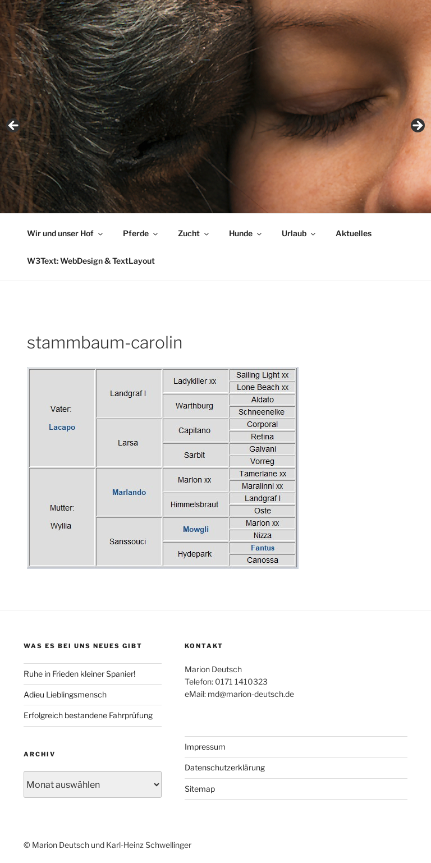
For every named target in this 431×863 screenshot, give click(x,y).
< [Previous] (14, 126)
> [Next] (417, 126)
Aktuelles (354, 233)
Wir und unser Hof (65, 233)
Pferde (141, 233)
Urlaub (299, 233)
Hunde (246, 233)
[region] (215, 129)
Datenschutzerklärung (225, 767)
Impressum (205, 746)
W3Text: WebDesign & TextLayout (91, 260)
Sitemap (200, 788)
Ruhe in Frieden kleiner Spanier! (79, 673)
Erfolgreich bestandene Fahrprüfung (88, 715)
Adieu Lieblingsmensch (65, 694)
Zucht (194, 233)
